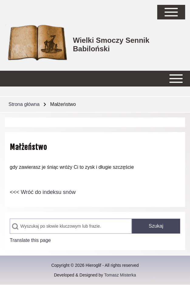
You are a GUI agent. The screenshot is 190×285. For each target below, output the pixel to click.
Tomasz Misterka (120, 275)
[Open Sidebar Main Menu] (171, 12)
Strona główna (23, 104)
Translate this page (30, 240)
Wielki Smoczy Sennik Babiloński (111, 44)
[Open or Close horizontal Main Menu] (95, 79)
